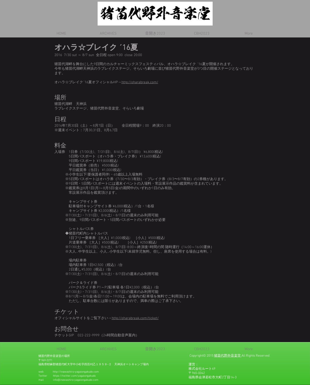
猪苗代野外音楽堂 (227, 356)
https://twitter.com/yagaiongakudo (74, 376)
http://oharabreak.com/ (139, 82)
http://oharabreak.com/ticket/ (135, 318)
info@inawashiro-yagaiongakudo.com (75, 380)
